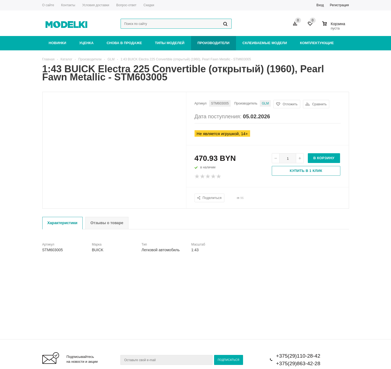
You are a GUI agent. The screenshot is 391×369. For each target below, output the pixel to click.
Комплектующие (317, 43)
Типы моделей (170, 43)
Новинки (57, 43)
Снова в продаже (124, 43)
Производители (214, 43)
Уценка (86, 43)
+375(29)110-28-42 (298, 356)
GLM (265, 103)
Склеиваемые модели (265, 43)
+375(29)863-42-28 (298, 363)
